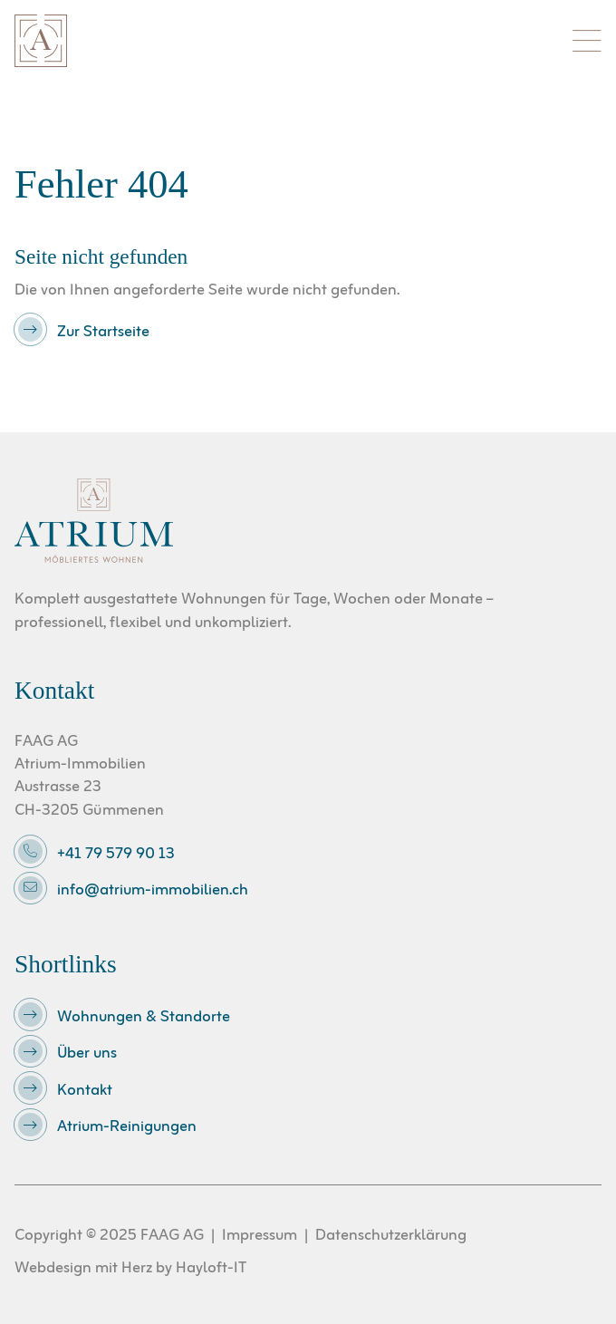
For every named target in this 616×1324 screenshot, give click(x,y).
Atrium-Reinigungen (127, 1128)
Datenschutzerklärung (391, 1236)
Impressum (259, 1236)
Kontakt (84, 1091)
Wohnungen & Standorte (143, 1017)
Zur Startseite (103, 332)
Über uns (87, 1054)
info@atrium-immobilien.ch (152, 891)
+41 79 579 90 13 (116, 854)
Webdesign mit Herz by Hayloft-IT (130, 1268)
